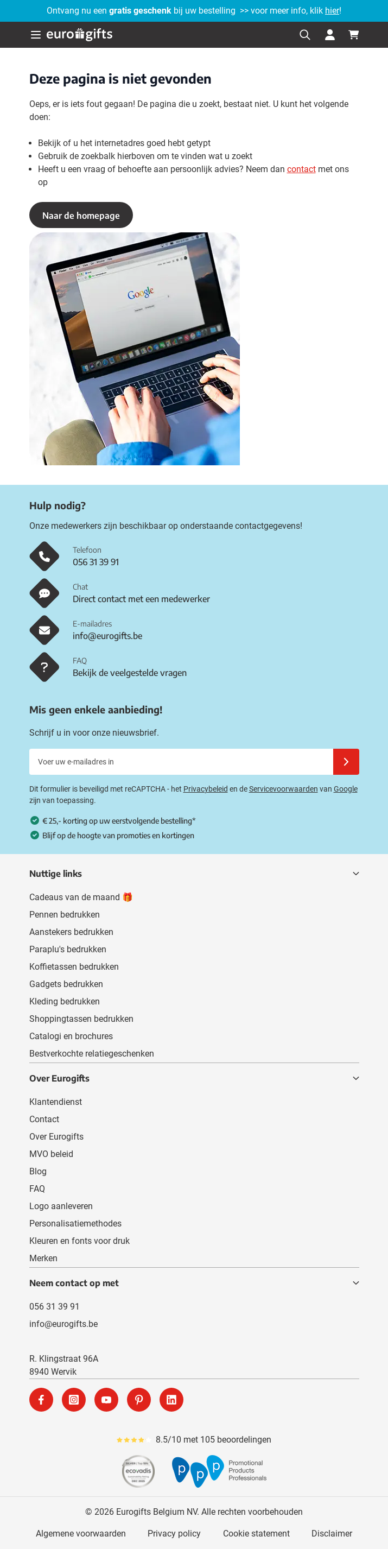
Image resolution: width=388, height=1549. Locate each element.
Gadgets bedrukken (66, 984)
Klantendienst (55, 1102)
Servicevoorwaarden (283, 789)
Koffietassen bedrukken (74, 967)
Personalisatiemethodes (75, 1223)
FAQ (37, 1189)
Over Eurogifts (56, 1136)
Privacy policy (174, 1533)
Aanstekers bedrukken (71, 932)
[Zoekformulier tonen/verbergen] (304, 34)
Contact (44, 1119)
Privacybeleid (205, 789)
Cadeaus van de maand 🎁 (81, 897)
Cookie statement (256, 1533)
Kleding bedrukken (64, 1001)
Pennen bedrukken (64, 914)
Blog (38, 1171)
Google (346, 789)
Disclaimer (331, 1533)
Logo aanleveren (61, 1206)
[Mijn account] (330, 34)
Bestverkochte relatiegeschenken (91, 1053)
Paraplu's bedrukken (67, 949)
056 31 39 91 (54, 1306)
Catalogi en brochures (71, 1036)
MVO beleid (51, 1154)
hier (332, 10)
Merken (43, 1258)
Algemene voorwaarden (81, 1533)
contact (301, 169)
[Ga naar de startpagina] (79, 34)
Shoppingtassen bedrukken (81, 1019)
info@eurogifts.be (63, 1324)
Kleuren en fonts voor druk (79, 1241)
